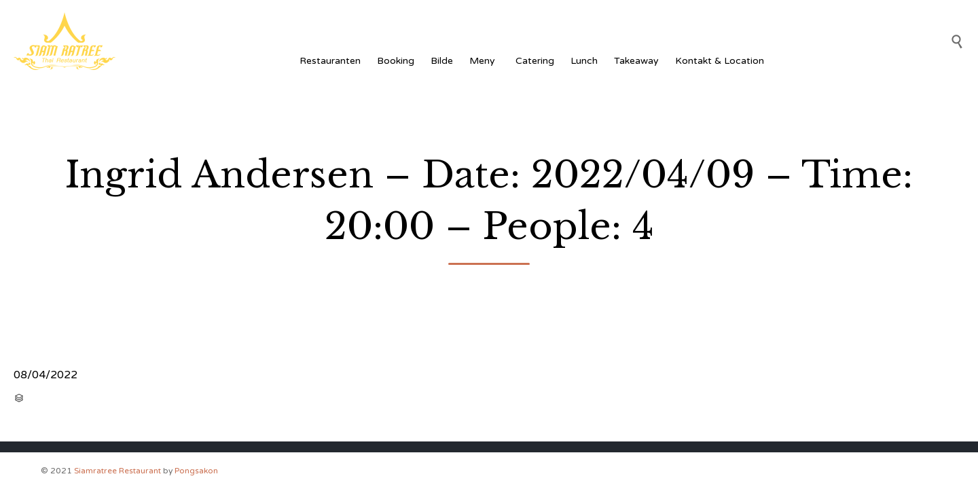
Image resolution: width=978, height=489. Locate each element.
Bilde (442, 61)
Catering (534, 61)
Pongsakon (196, 470)
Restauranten (330, 61)
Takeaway (636, 61)
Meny (484, 61)
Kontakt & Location (719, 61)
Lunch (584, 61)
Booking (395, 61)
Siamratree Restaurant (117, 470)
